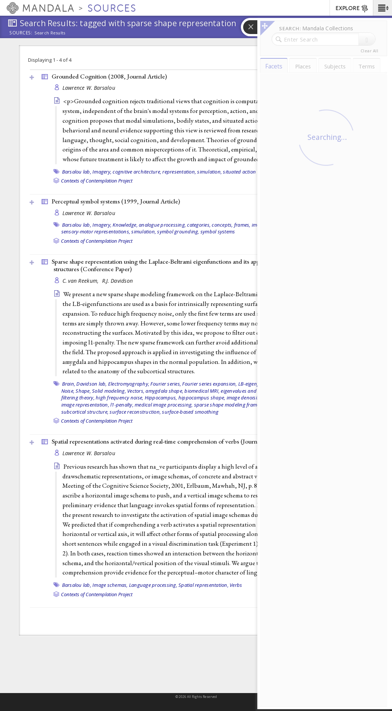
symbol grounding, (178, 231)
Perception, (282, 224)
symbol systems (217, 231)
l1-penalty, (122, 404)
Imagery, (101, 171)
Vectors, (135, 390)
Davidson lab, (91, 383)
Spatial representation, (203, 585)
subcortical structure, (85, 411)
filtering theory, (78, 397)
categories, (199, 224)
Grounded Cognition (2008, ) (109, 76)
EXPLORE (352, 8)
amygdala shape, (164, 390)
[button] (382, 8)
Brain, (69, 383)
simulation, (209, 171)
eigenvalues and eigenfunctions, (256, 390)
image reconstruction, (289, 397)
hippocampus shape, (202, 397)
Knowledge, (125, 224)
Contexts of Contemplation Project (96, 180)
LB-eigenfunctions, (258, 383)
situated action (239, 171)
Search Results (49, 33)
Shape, (83, 390)
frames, (242, 224)
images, (260, 224)
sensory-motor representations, (96, 231)
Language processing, (153, 585)
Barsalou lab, (76, 171)
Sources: (21, 33)
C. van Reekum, (81, 280)
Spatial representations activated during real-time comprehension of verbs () (167, 441)
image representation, (85, 404)
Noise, (68, 390)
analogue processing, (162, 224)
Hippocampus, (161, 397)
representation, (179, 171)
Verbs (236, 585)
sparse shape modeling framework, (232, 404)
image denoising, (245, 397)
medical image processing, (164, 404)
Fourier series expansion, (209, 383)
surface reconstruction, (135, 411)
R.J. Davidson (117, 280)
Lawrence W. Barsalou (89, 87)
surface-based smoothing (190, 411)
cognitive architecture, (137, 171)
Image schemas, (110, 585)
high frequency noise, (119, 397)
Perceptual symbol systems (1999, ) (116, 201)
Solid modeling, (109, 390)
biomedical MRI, (202, 390)
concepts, (222, 224)
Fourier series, (165, 383)
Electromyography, (128, 383)
